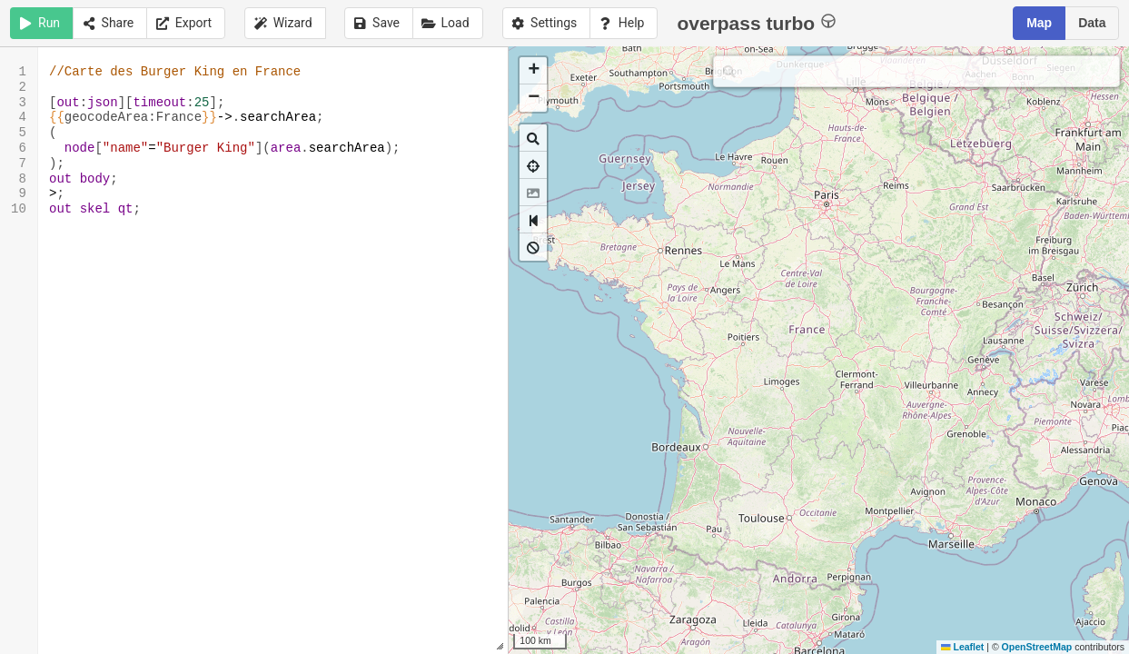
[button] (533, 70)
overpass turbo (756, 22)
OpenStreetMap (1037, 646)
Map (1039, 22)
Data (1091, 22)
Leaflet (962, 646)
